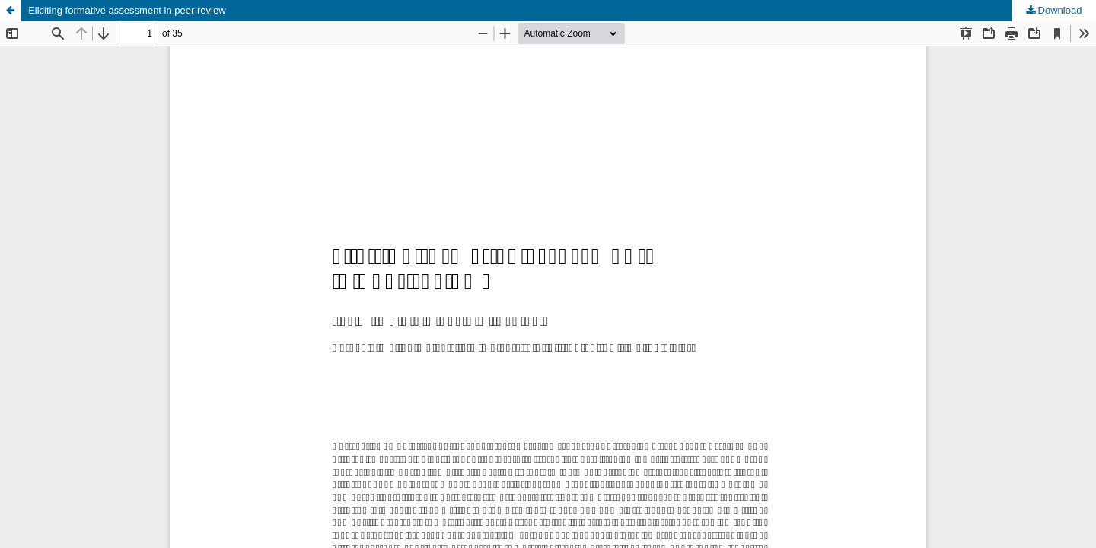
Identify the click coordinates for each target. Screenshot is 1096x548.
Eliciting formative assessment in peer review (126, 10)
